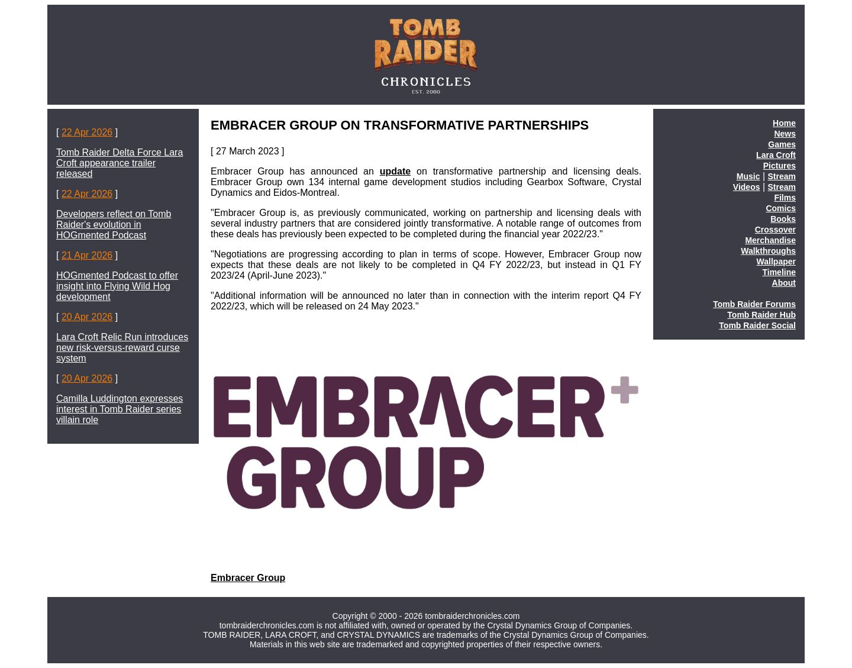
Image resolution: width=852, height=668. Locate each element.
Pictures (779, 165)
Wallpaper (776, 261)
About (784, 283)
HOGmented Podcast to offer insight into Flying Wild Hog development (117, 286)
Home (784, 123)
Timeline (779, 272)
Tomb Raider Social (757, 325)
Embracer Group (248, 578)
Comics (781, 208)
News (785, 133)
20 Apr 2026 (87, 317)
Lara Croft (776, 155)
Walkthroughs (768, 251)
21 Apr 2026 (87, 255)
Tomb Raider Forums (754, 304)
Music (748, 176)
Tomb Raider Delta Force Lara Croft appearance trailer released (119, 163)
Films (785, 197)
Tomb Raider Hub (761, 315)
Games (782, 144)
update (395, 171)
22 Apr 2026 (87, 132)
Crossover (775, 229)
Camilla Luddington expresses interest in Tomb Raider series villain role (119, 409)
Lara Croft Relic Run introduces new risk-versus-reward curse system (122, 347)
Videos (746, 187)
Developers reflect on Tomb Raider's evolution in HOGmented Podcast (113, 224)
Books (783, 219)
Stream (782, 176)
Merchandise (770, 240)
